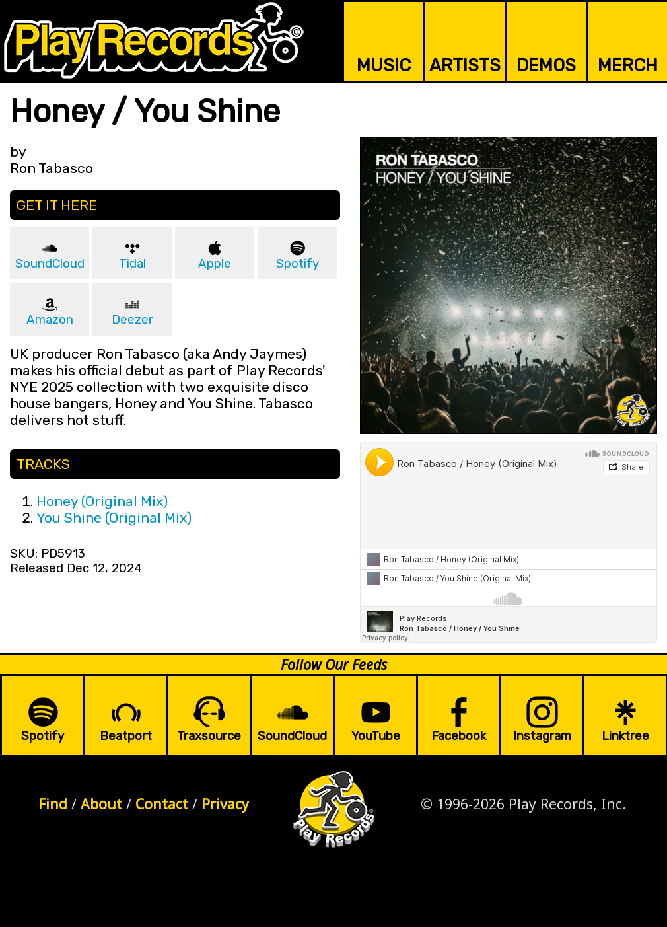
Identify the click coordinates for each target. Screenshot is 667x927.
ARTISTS (465, 65)
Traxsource (209, 736)
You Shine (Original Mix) (114, 517)
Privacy (225, 803)
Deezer (132, 320)
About (101, 803)
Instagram (542, 736)
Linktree (625, 736)
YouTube (375, 736)
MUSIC (384, 65)
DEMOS (546, 65)
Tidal (132, 263)
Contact (161, 803)
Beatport (126, 736)
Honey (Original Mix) (102, 501)
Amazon (49, 320)
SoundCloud (50, 263)
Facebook (458, 736)
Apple (214, 263)
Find (52, 803)
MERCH (628, 65)
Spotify (297, 263)
